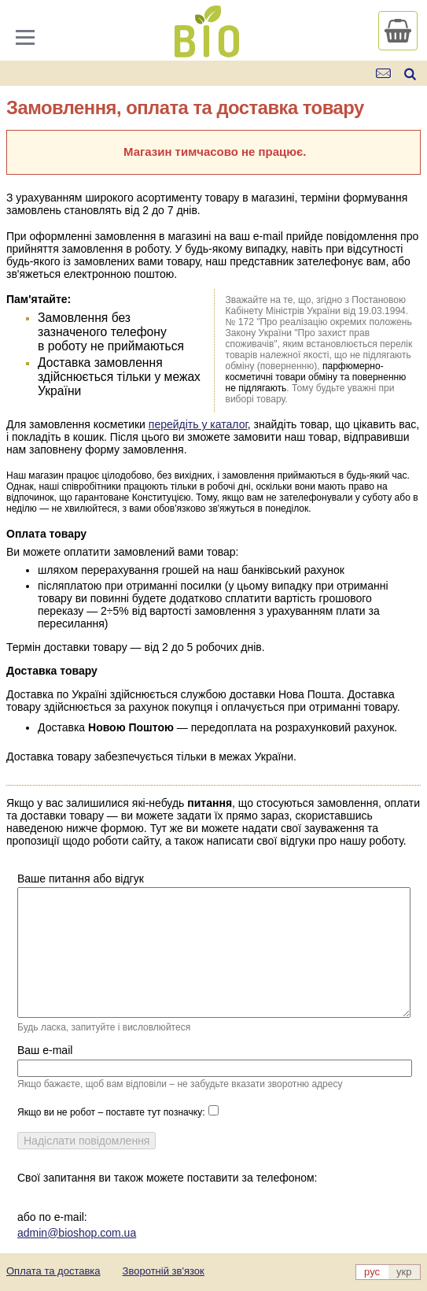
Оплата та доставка (53, 1271)
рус (372, 1272)
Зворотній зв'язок (163, 1271)
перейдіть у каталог (198, 424)
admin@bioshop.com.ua (76, 1232)
